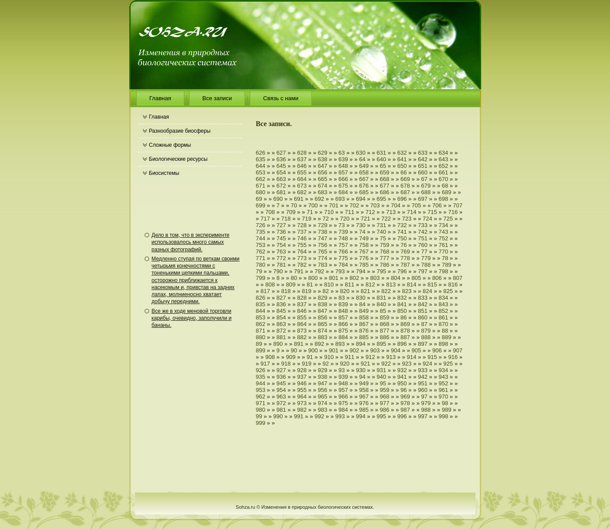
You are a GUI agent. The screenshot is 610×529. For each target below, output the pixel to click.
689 (447, 192)
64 (362, 159)
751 (422, 238)
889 (447, 337)
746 (302, 238)
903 (375, 350)
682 (302, 192)
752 (443, 238)
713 (391, 212)
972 (281, 403)
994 (360, 416)
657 (343, 172)
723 (407, 218)
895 (381, 344)
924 (427, 363)
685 (364, 192)
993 (340, 416)
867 (364, 324)
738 (323, 231)
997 (422, 416)
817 (265, 291)
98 (445, 403)
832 (402, 297)
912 (370, 357)
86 (404, 317)
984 (343, 409)
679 (426, 185)
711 (349, 212)
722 (386, 218)
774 (323, 258)
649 (364, 166)
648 (343, 166)
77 (424, 251)
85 (383, 311)
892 (319, 344)
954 (281, 390)
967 (364, 396)
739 (343, 231)
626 (261, 152)
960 (422, 390)
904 (396, 350)
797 (422, 271)
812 (370, 284)
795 (381, 271)
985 (364, 409)
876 (364, 330)
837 (302, 304)
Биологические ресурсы (178, 159)
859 (385, 317)
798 (443, 271)
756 (323, 245)
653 (261, 172)
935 (261, 376)
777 (385, 258)
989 (447, 409)
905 (416, 350)
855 (302, 317)
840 (381, 304)
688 (426, 192)
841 (402, 304)
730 (360, 225)
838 (323, 304)
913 (391, 357)
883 (323, 337)
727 (281, 225)
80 (294, 278)
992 (319, 416)
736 (281, 231)
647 (323, 166)
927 (281, 370)
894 (360, 344)
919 (306, 363)
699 (261, 205)
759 (385, 245)
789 (447, 264)
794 (360, 271)
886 (385, 337)
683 (323, 192)
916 (453, 357)
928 (302, 370)
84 (362, 304)
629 (323, 152)
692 (319, 199)
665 (323, 179)
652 (443, 166)
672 (281, 185)
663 (281, 179)
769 (405, 251)
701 (334, 205)
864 (302, 324)
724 (427, 218)
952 (443, 383)
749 (364, 238)
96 (404, 390)
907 (458, 350)
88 (445, 330)
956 (323, 390)
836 (281, 304)
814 (411, 284)
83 (342, 297)
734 (443, 225)
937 (302, 376)
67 (424, 179)
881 (281, 337)
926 (261, 370)
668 (385, 179)
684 (343, 192)
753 (261, 245)
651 (422, 166)
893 (340, 344)
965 (323, 396)
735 (261, 231)
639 (343, 159)
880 (261, 337)
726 (261, 225)
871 (261, 330)
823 (407, 291)
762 (261, 251)
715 (432, 212)
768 (385, 251)
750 (402, 238)
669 (405, 179)
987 (405, 409)
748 (343, 238)
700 (313, 205)
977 (385, 403)
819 (306, 291)
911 (349, 357)
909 (291, 357)
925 (448, 363)
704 (396, 205)
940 (381, 376)
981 (281, 409)
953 (261, 390)
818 (286, 291)
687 (405, 192)
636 (281, 159)
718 (286, 218)
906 (437, 350)
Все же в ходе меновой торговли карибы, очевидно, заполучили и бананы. (192, 318)
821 (365, 291)
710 (329, 212)
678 (405, 185)
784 (343, 264)
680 (261, 192)
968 (385, 396)
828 (302, 297)
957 (343, 390)
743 (443, 231)
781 (281, 264)
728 (302, 225)
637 (302, 159)
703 (375, 205)
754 (281, 245)
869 (405, 324)
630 (360, 152)
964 (302, 396)
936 (281, 376)
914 (411, 357)
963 (281, 396)
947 (323, 383)
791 (298, 271)
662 (261, 179)
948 (343, 383)
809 (291, 284)
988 (426, 409)
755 (302, 245)
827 (281, 297)
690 (278, 199)
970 (443, 396)
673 (302, 185)
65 (383, 166)
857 (343, 317)
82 (325, 291)
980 (261, 409)
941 (402, 376)
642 (422, 159)
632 (402, 152)
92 (325, 363)
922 (386, 363)
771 (261, 258)
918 (286, 363)
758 (364, 245)
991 (298, 416)
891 (298, 344)
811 (349, 284)
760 (422, 245)
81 (310, 284)
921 (365, 363)
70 (294, 205)
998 (443, 416)
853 (261, 317)
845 (281, 311)
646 (302, 166)
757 (343, 245)
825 (448, 291)
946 (302, 383)
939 (343, 376)
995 (381, 416)
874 (323, 330)
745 (281, 238)
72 (325, 218)
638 (323, 159)
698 (443, 199)
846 (302, 311)
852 (443, 311)
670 (443, 179)
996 (402, 416)
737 (302, 231)
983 (323, 409)
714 (411, 212)
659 (385, 172)
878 (405, 330)
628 (302, 152)
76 (404, 245)
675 (343, 185)
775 (343, 258)
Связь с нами (280, 98)
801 (334, 278)
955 (302, 390)
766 (343, 251)
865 (323, 324)
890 (278, 344)
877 (385, 330)
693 (340, 199)
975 (343, 403)
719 (306, 218)
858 (364, 317)
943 (443, 376)
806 (437, 278)
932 (402, 370)
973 (302, 403)
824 (427, 291)
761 (443, 245)
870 (443, 324)
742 (422, 231)
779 (426, 258)
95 (383, 383)
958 (364, 390)
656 (323, 172)
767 (364, 251)
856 (323, 317)
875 (343, 330)
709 (291, 212)
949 (364, 383)
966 (343, 396)
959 (385, 390)
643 (443, 159)
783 (323, 264)
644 (261, 166)
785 (364, 264)
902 (354, 350)
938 (323, 376)
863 (281, 324)
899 (261, 350)
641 (402, 159)
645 (281, 166)
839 (343, 304)
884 (343, 337)
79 (259, 271)
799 (261, 278)
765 (323, 251)
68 (445, 185)
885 (364, 337)
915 (432, 357)
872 (281, 330)
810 (329, 284)
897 (422, 344)
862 (261, 324)
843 (443, 304)
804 (396, 278)
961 (443, 390)
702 (354, 205)
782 (302, 264)
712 (370, 212)
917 (265, 363)
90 (294, 350)
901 (334, 350)
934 (443, 370)
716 (453, 212)
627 (281, 152)
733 (422, 225)
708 (270, 212)
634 (443, 152)
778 (405, 258)
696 (402, 199)
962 (261, 396)
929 (323, 370)
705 (416, 205)
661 (443, 172)
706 (437, 205)
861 (443, 317)
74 (362, 231)
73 (342, 225)
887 (405, 337)
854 (281, 317)
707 (458, 205)
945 (281, 383)
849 (364, 311)
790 (278, 271)
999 (261, 423)
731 (381, 225)
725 (448, 218)
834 (443, 297)
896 (402, 344)
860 (422, 317)
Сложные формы (170, 145)
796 (402, 271)
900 (313, 350)
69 (259, 199)
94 (362, 376)
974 (323, 403)
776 (364, 258)
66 (404, 172)
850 (402, 311)
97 (424, 396)
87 (424, 324)
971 (261, 403)
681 (281, 192)
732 (402, 225)
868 (385, 324)
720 (345, 218)
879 (426, 330)
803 (375, 278)
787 (405, 264)
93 (342, 370)
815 (432, 284)
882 (302, 337)
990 (278, 416)
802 (354, 278)
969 (405, 396)
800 (313, 278)
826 (261, 297)
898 (443, 344)
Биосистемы (164, 173)
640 (381, 159)
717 (265, 218)
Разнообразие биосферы (180, 131)
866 (343, 324)
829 (323, 297)
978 (405, 403)
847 (323, 311)
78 (445, 258)
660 (422, 172)
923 (407, 363)
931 (381, 370)
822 (386, 291)
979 (426, 403)
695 (381, 199)
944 (261, 383)
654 (281, 172)
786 (385, 264)
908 (270, 357)
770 (443, 251)
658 (364, 172)
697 (422, 199)
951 (422, 383)
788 (426, 264)
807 (458, 278)
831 (381, 297)
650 (402, 166)
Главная (160, 98)
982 (302, 409)
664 (302, 179)
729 (323, 225)
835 (261, 304)
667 (364, 179)
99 (259, 416)
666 (343, 179)
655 (302, 172)
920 (345, 363)
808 (270, 284)
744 (261, 238)
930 (360, 370)
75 (383, 238)
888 (426, 337)
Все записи (217, 98)
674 (323, 185)
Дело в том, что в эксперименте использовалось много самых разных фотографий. (191, 242)
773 (302, 258)
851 (422, 311)
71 (310, 212)
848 (343, 311)
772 (281, 258)
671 (261, 185)
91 (310, 357)
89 (259, 344)
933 (422, 370)
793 (340, 271)
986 (385, 409)
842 (422, 304)
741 (402, 231)
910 (329, 357)
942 (422, 376)
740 (381, 231)
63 (342, 152)
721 (365, 218)
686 (385, 192)
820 (345, 291)
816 (453, 284)
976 (364, 403)
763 (281, 251)
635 (261, 159)
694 (360, 199)
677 (385, 185)
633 (422, 152)
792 (319, 271)
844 (261, 311)
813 (391, 284)
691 (298, 199)
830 (360, 297)
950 (402, 383)
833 (422, 297)
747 (323, 238)
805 (416, 278)
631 (381, 152)
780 (261, 264)
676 (364, 185)
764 (302, 251)
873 (302, 330)
